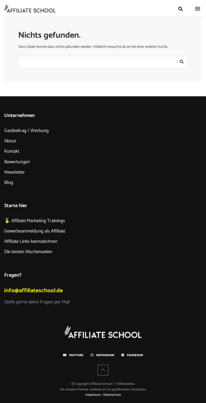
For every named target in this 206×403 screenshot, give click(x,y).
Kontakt (11, 151)
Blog (8, 182)
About (10, 141)
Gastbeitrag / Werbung (26, 131)
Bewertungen (17, 162)
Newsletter (14, 172)
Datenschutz (112, 394)
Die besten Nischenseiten (28, 252)
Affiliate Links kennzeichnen (30, 241)
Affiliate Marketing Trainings (38, 221)
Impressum (93, 394)
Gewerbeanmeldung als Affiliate (34, 231)
